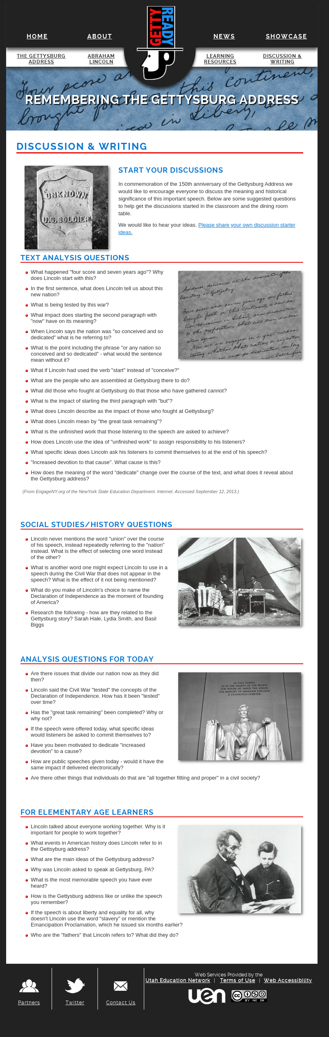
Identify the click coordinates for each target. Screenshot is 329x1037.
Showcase (286, 36)
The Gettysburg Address (41, 59)
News (224, 36)
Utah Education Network (177, 980)
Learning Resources (220, 59)
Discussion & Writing (282, 59)
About (99, 36)
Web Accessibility (288, 980)
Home (37, 36)
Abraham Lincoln (101, 59)
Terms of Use (237, 980)
